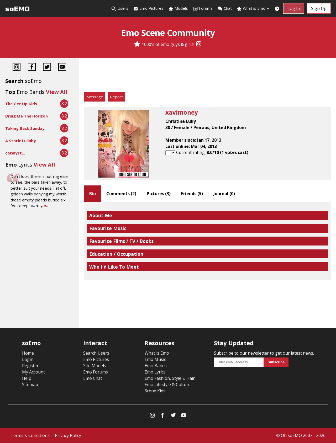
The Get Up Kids (21, 103)
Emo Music (155, 359)
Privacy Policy (68, 435)
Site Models (94, 366)
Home (28, 353)
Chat (224, 8)
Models (178, 8)
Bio (92, 193)
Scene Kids (155, 391)
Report (116, 96)
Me (46, 206)
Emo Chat (92, 378)
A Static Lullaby (20, 140)
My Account (33, 372)
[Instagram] (198, 44)
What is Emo (253, 8)
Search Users (96, 353)
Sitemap (30, 384)
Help (26, 378)
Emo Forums (95, 372)
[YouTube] (62, 67)
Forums (203, 8)
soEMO (17, 9)
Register (30, 366)
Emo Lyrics (155, 372)
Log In (293, 8)
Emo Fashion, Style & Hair (170, 378)
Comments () (121, 193)
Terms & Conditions (30, 435)
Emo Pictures (148, 8)
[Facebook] (32, 67)
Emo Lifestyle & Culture (168, 384)
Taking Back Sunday (25, 128)
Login (27, 359)
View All (56, 91)
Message (94, 96)
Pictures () (159, 193)
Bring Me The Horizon (26, 116)
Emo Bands (156, 366)
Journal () (224, 193)
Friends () (192, 193)
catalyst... (15, 153)
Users (119, 8)
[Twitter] (47, 67)
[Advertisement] (207, 76)
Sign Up (319, 8)
